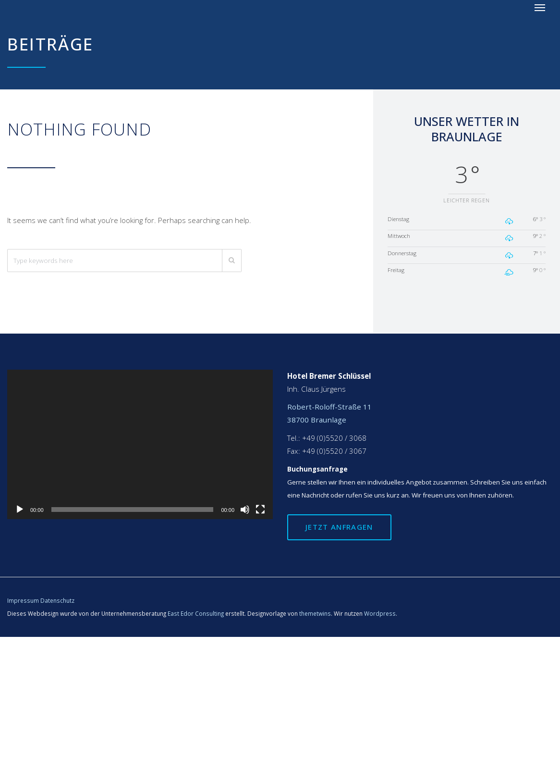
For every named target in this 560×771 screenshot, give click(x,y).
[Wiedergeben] (19, 509)
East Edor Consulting (196, 613)
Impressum (23, 600)
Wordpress (380, 613)
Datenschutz (57, 600)
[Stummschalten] (245, 509)
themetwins (315, 613)
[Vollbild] (260, 509)
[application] (140, 444)
